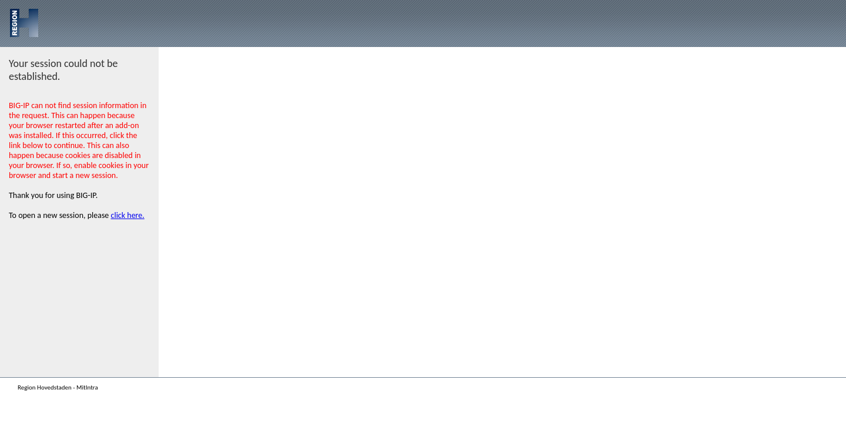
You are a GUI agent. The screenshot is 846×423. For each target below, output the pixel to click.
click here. (128, 215)
